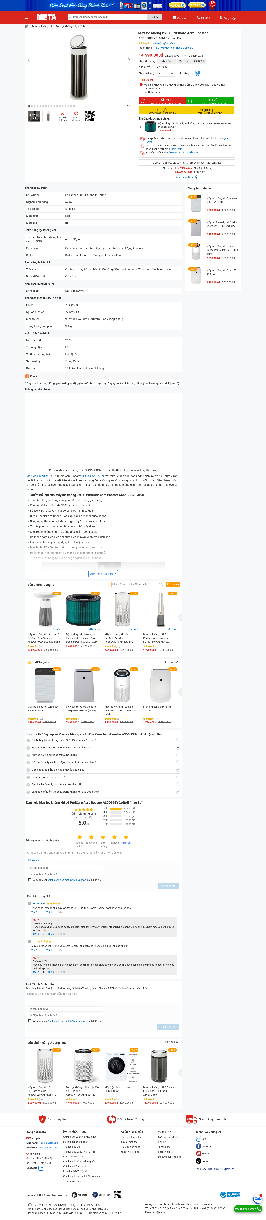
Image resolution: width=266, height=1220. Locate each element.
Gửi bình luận (168, 1027)
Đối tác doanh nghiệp (169, 1156)
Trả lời (34, 912)
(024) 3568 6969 (48, 1142)
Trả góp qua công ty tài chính (79, 1151)
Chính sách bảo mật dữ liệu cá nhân (66, 880)
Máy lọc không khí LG (39, 476)
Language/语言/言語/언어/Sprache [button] (214, 1169)
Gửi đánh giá (168, 885)
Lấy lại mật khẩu (130, 1142)
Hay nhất (46, 896)
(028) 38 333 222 (48, 1147)
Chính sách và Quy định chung (79, 1137)
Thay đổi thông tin (131, 1137)
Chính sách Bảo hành (74, 1166)
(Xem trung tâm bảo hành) (183, 152)
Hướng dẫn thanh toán (75, 1141)
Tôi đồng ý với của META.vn (66, 880)
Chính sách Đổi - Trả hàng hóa (79, 1161)
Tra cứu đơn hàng (130, 1147)
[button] (29, 106)
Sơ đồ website (165, 1151)
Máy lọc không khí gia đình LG (177, 47)
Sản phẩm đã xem (201, 188)
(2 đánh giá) (155, 43)
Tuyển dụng (164, 1147)
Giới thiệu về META (168, 1137)
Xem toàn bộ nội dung (101, 573)
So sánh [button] (57, 629)
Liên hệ (162, 1142)
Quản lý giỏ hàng (130, 1151)
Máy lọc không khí (42, 26)
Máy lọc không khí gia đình (70, 26)
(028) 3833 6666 (215, 1208)
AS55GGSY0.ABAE (93, 476)
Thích (49, 912)
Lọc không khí (74, 195)
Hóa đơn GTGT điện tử (75, 1171)
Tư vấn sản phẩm (72, 1181)
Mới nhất (32, 896)
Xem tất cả (173, 584)
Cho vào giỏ (185, 73)
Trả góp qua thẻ (71, 1146)
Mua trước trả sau (73, 1156)
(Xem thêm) (176, 149)
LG (157, 47)
